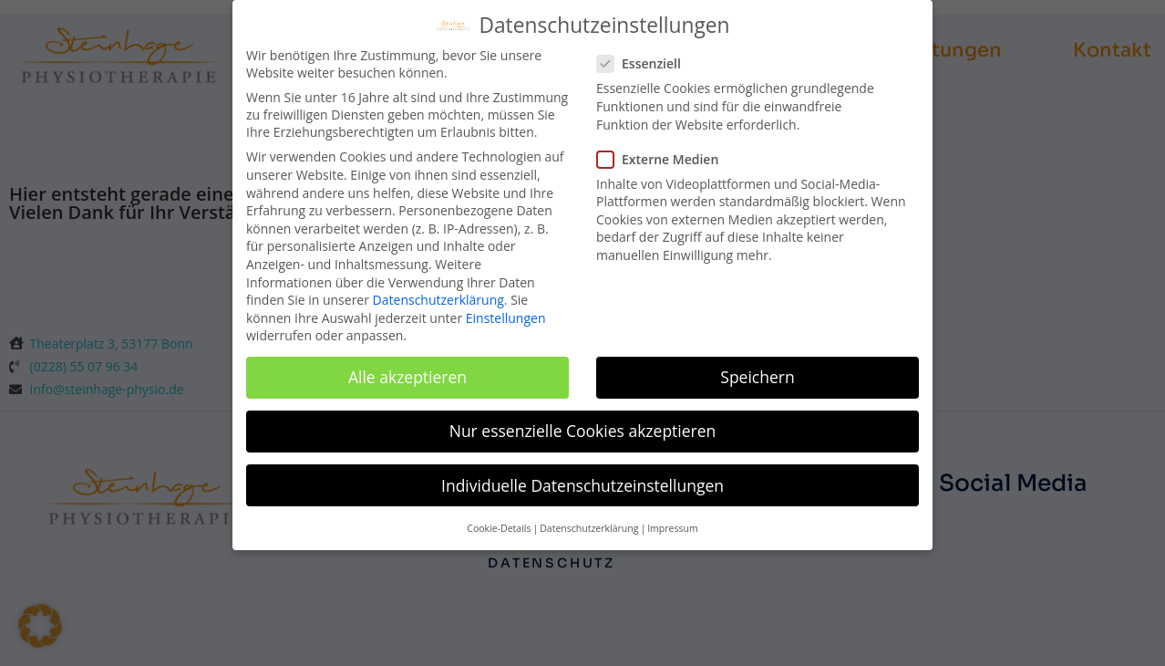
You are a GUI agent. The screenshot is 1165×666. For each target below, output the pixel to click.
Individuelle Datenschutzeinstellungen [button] (582, 469)
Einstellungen (506, 301)
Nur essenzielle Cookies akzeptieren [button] (583, 415)
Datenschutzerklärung (438, 284)
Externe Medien (664, 142)
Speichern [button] (757, 361)
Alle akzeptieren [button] (407, 361)
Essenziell (646, 48)
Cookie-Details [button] (499, 511)
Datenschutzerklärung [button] (589, 511)
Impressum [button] (672, 511)
